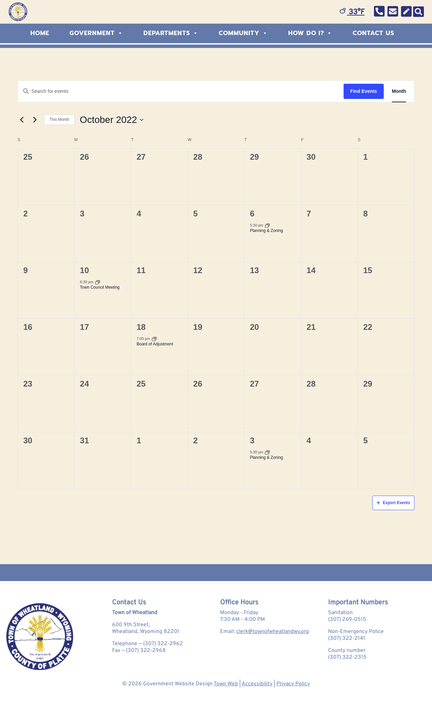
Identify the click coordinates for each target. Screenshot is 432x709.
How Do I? (310, 33)
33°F (352, 12)
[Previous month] (22, 120)
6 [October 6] (252, 213)
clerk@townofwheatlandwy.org (272, 631)
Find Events (363, 91)
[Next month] (35, 120)
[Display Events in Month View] (399, 91)
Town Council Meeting (99, 287)
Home (39, 33)
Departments (170, 33)
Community (243, 33)
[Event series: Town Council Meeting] (97, 282)
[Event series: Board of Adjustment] (154, 339)
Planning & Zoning (266, 230)
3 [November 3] (252, 440)
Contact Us (373, 33)
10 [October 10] (84, 270)
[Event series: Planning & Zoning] (267, 225)
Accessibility (257, 684)
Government (96, 33)
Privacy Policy (293, 684)
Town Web (226, 684)
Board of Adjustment (155, 344)
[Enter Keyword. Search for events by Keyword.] (181, 91)
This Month (59, 119)
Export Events (393, 502)
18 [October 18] (141, 327)
